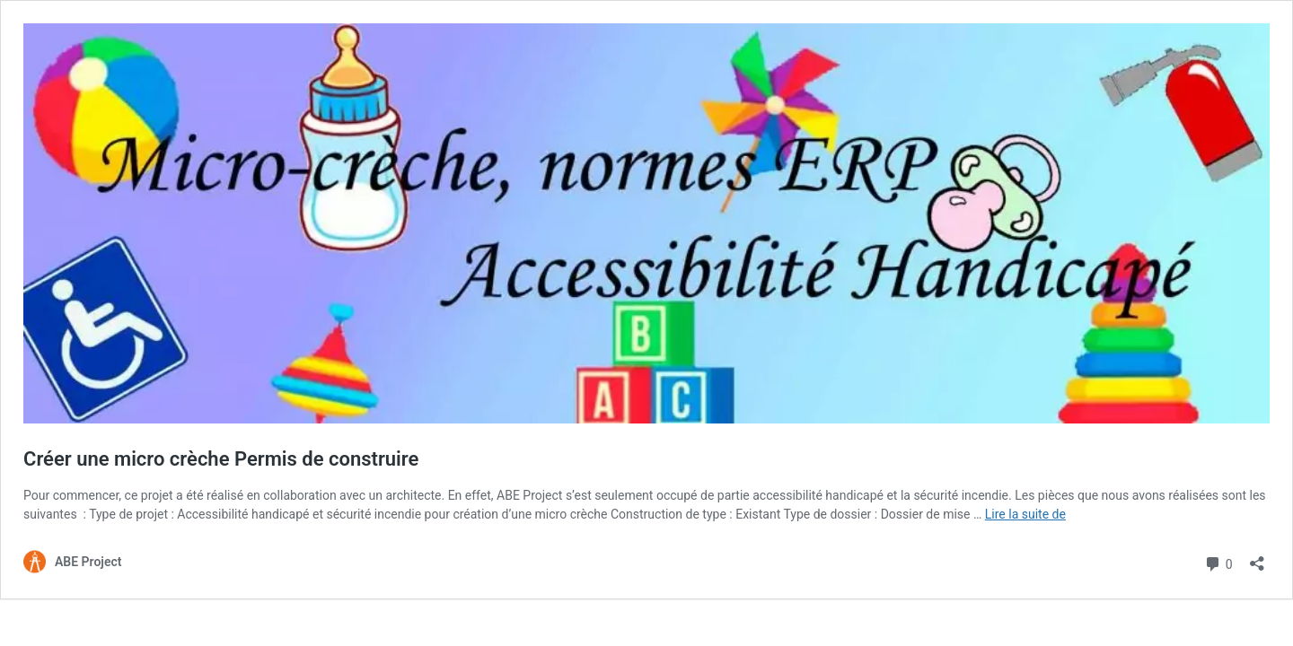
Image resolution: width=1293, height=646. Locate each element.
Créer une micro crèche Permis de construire (220, 459)
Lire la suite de (1025, 514)
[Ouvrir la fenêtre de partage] (1257, 558)
